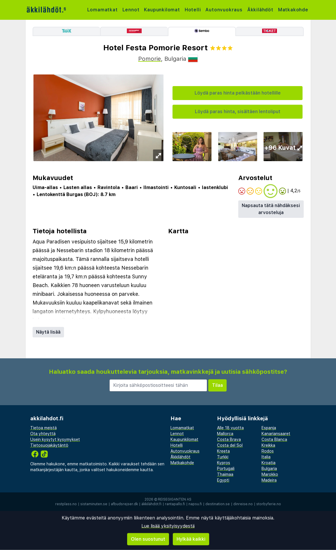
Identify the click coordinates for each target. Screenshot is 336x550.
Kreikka (268, 445)
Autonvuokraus (223, 10)
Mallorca (225, 433)
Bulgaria (269, 468)
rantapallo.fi (175, 504)
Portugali (225, 468)
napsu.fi (195, 504)
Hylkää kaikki (191, 539)
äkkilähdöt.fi (151, 504)
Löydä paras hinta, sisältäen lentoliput (237, 111)
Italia (266, 457)
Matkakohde (293, 10)
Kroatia (268, 462)
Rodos (268, 451)
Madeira (269, 480)
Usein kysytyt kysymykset (55, 439)
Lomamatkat (102, 10)
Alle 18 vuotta (230, 428)
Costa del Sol (230, 445)
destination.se (217, 504)
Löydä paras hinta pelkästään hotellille (238, 93)
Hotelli (193, 10)
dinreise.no (243, 504)
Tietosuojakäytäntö (49, 445)
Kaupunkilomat (162, 10)
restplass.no (66, 504)
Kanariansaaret (276, 433)
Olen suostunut (148, 539)
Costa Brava (229, 439)
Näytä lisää (48, 332)
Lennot (131, 10)
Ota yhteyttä (43, 433)
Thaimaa (225, 474)
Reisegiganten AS (174, 499)
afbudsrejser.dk (124, 504)
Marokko (270, 474)
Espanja (269, 428)
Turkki (222, 457)
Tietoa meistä (43, 428)
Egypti (223, 480)
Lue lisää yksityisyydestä (168, 526)
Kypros (223, 462)
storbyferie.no (268, 504)
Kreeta (223, 451)
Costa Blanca (274, 439)
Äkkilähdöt (260, 10)
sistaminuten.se (93, 504)
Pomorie (149, 58)
